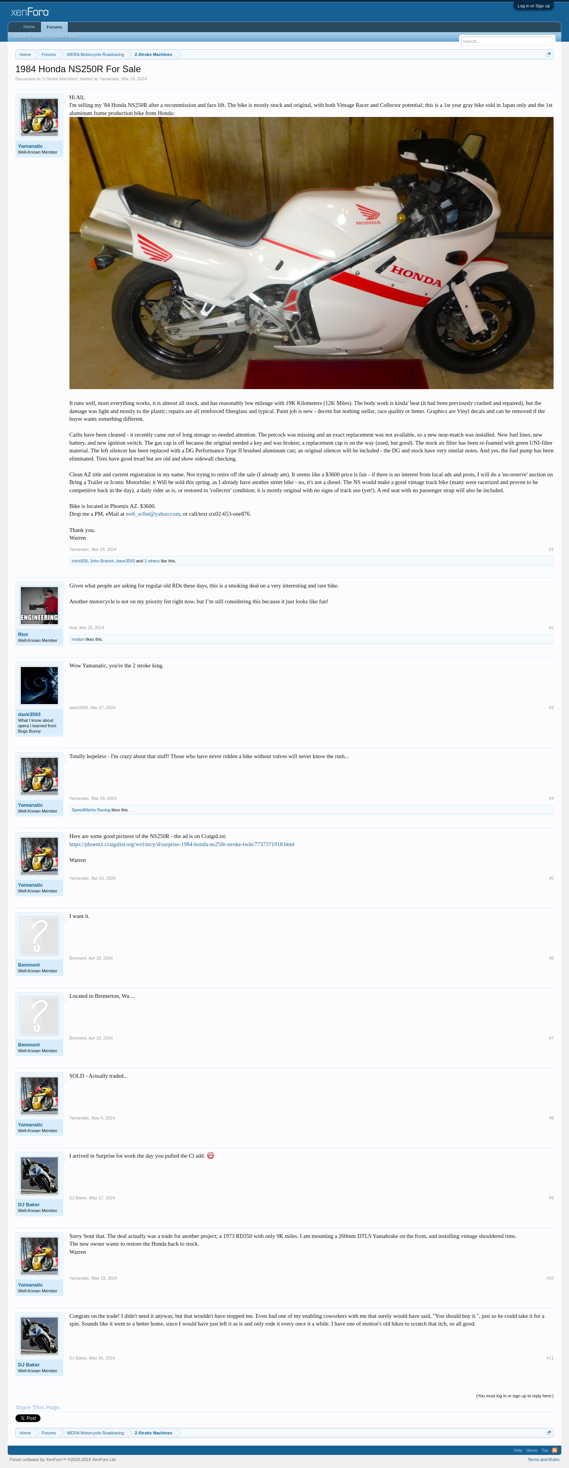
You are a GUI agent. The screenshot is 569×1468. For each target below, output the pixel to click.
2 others (152, 561)
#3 (551, 707)
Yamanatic (109, 78)
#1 (551, 549)
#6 (551, 958)
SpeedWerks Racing (91, 810)
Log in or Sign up (534, 5)
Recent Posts (63, 36)
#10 (550, 1278)
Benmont (29, 965)
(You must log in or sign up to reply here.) (515, 1395)
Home (29, 26)
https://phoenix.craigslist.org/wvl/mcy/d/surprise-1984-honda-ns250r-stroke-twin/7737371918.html (182, 844)
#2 (551, 627)
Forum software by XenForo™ (63, 1459)
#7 (551, 1038)
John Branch (102, 561)
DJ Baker (29, 1204)
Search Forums (29, 36)
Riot (23, 634)
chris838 (80, 561)
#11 (550, 1358)
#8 (551, 1118)
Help (518, 1450)
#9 (551, 1197)
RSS (554, 1450)
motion (78, 639)
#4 (551, 798)
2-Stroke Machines (60, 78)
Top (545, 1450)
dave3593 (125, 561)
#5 (551, 878)
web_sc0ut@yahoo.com (153, 514)
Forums (54, 27)
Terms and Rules (544, 1459)
